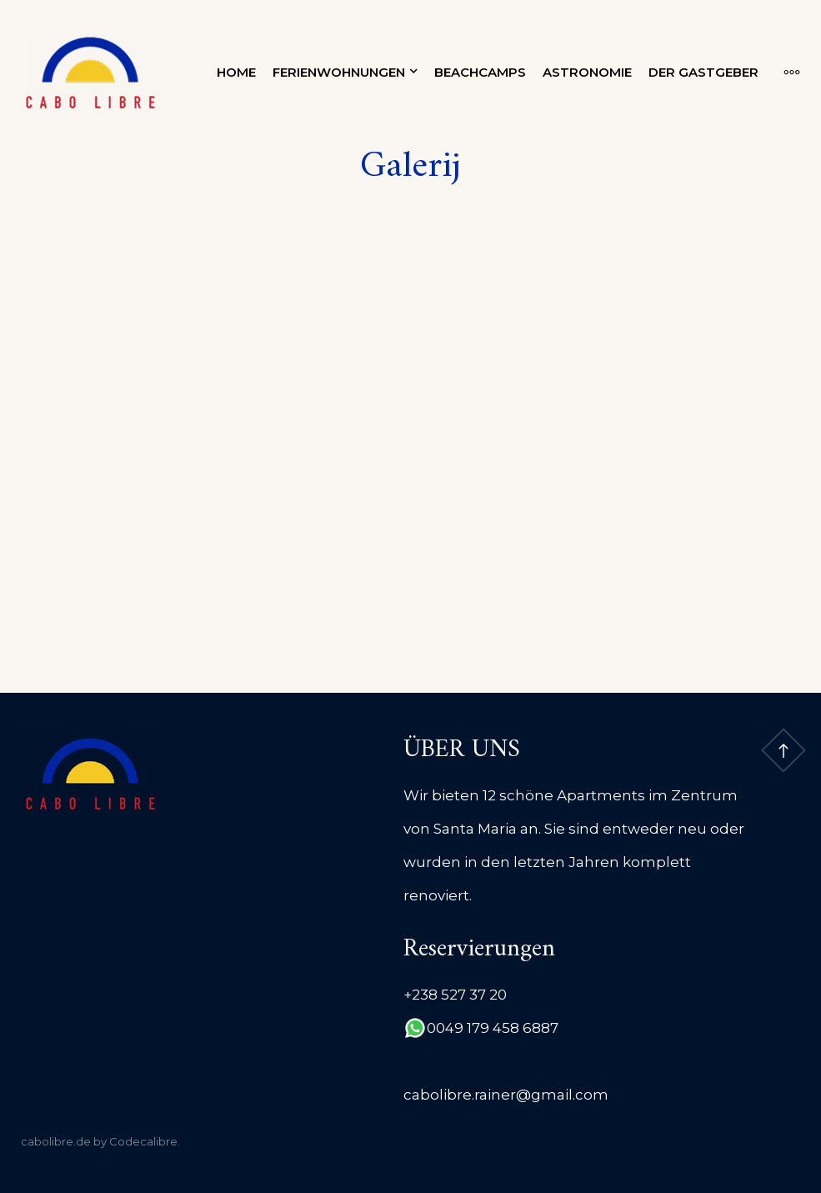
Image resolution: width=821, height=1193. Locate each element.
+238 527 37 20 (455, 994)
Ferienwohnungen (339, 72)
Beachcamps (480, 72)
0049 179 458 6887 (492, 1028)
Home (236, 72)
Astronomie (587, 72)
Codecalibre (143, 1141)
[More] (783, 72)
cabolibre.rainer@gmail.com (505, 1094)
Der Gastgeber (703, 72)
